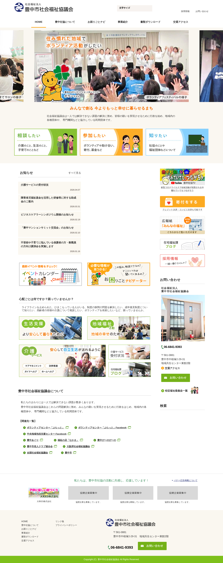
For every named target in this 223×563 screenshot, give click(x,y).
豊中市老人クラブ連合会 (40, 446)
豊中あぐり (33, 440)
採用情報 (185, 11)
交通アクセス (180, 21)
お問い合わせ (202, 11)
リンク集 (59, 521)
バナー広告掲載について (186, 480)
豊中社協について (65, 21)
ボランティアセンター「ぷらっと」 (45, 427)
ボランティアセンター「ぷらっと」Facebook (102, 427)
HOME (38, 21)
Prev (29, 66)
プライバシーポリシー (66, 525)
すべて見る (74, 172)
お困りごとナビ (96, 21)
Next (193, 66)
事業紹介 (123, 21)
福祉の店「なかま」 (68, 440)
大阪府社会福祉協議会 (78, 446)
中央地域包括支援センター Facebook (46, 434)
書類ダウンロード (150, 21)
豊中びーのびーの (106, 440)
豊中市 (68, 452)
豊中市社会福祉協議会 (108, 559)
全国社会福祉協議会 (37, 452)
